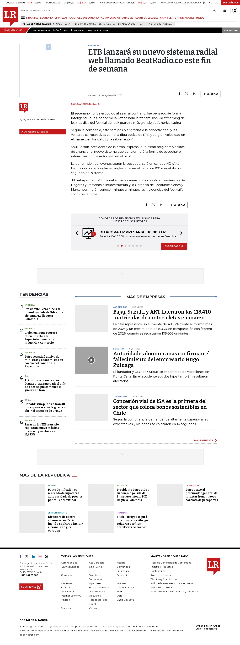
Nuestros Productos (162, 566)
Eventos (121, 583)
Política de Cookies (161, 587)
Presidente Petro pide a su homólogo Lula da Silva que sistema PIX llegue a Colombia (44, 314)
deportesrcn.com (29, 634)
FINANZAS (32, 17)
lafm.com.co (157, 630)
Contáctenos (158, 571)
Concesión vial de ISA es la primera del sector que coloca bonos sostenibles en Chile (160, 407)
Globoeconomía (126, 587)
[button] (75, 234)
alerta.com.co (175, 630)
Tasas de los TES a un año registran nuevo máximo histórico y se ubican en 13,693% (42, 429)
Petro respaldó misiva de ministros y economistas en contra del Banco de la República (44, 361)
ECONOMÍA (46, 17)
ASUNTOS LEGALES (146, 17)
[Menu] (23, 17)
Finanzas (122, 513)
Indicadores (67, 591)
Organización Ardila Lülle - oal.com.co (208, 627)
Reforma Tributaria (85, 24)
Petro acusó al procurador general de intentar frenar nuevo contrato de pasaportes (202, 495)
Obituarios (95, 595)
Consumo (66, 575)
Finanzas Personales (100, 587)
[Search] (214, 10)
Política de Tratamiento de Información (172, 583)
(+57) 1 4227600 (28, 575)
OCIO (72, 17)
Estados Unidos (126, 24)
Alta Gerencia (96, 562)
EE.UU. (28, 400)
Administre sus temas (34, 131)
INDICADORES (186, 17)
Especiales (95, 583)
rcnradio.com (117, 630)
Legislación (192, 485)
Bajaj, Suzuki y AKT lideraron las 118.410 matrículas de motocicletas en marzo (162, 315)
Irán (140, 24)
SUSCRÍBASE (230, 2)
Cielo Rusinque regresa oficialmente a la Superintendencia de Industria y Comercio (41, 337)
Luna (67, 24)
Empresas (66, 583)
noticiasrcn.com (137, 630)
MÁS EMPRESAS (203, 440)
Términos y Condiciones (164, 579)
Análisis (121, 562)
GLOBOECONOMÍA (88, 17)
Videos (93, 608)
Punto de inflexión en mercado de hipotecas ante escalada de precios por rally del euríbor (65, 495)
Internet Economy (71, 595)
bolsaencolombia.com (145, 626)
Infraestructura (97, 591)
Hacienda (30, 305)
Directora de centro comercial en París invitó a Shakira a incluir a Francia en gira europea (65, 523)
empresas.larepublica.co (85, 626)
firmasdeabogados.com (116, 626)
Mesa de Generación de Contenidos (171, 562)
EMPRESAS (61, 17)
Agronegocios (69, 562)
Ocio (119, 595)
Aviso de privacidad (161, 575)
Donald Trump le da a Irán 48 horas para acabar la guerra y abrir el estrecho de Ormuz (45, 407)
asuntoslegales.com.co (32, 626)
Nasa (59, 24)
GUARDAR (210, 94)
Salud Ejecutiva (125, 599)
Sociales (66, 608)
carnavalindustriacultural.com (71, 630)
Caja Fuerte (95, 566)
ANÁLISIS (127, 17)
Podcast (65, 599)
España (52, 485)
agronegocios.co (58, 626)
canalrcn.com (99, 630)
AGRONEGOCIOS (111, 17)
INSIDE (200, 17)
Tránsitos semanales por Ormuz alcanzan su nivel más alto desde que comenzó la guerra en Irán (45, 385)
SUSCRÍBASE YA (174, 246)
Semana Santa (107, 24)
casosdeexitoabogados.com (35, 630)
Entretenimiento (57, 513)
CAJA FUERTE (168, 17)
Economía (122, 575)
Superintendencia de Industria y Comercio (174, 591)
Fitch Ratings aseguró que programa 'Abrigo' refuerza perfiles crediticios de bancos (132, 522)
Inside (120, 591)
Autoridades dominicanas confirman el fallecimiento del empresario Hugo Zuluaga (161, 359)
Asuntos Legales (70, 566)
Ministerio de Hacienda (159, 24)
